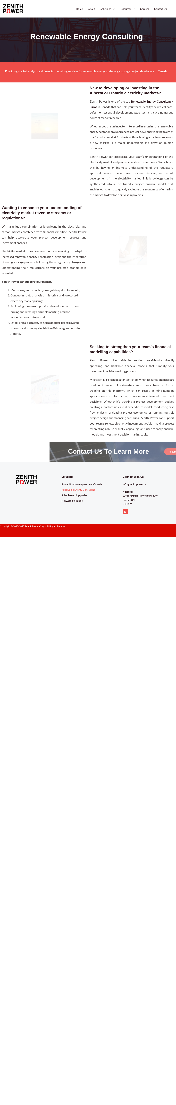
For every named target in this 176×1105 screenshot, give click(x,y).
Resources (125, 8)
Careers (144, 8)
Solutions (106, 8)
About (91, 8)
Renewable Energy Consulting (78, 489)
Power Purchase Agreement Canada (81, 484)
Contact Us (160, 8)
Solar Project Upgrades (74, 495)
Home (79, 8)
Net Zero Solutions (72, 500)
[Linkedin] (125, 511)
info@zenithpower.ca (134, 484)
